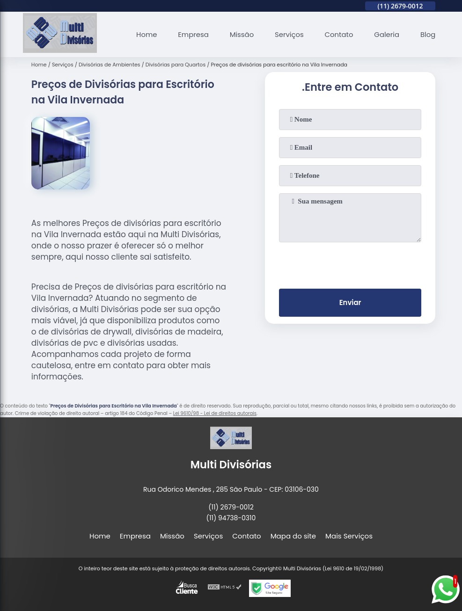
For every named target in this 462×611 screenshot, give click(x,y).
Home (144, 34)
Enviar (350, 303)
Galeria (386, 34)
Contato (338, 34)
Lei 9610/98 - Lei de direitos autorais (215, 413)
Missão (240, 34)
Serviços (287, 34)
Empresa (191, 34)
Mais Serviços (349, 536)
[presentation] (350, 263)
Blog (428, 34)
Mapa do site (293, 536)
